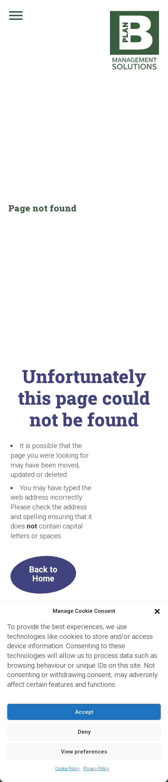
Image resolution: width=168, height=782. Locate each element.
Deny (84, 732)
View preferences (84, 751)
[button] (157, 611)
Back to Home (43, 574)
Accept (84, 712)
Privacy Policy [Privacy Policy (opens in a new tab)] (96, 768)
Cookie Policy (67, 768)
